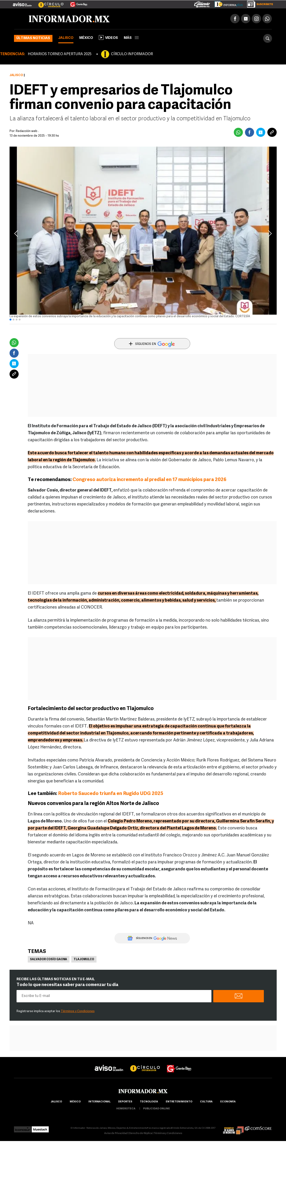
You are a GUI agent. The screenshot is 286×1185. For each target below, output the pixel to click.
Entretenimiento (179, 1102)
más (131, 38)
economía (228, 1102)
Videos (108, 37)
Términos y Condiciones (78, 1011)
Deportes (125, 1102)
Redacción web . (27, 131)
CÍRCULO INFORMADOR (132, 54)
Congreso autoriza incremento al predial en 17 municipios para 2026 (149, 479)
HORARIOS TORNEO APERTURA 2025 (59, 54)
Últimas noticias (33, 38)
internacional (99, 1102)
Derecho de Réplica (140, 1133)
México (86, 38)
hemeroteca (125, 1109)
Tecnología (149, 1102)
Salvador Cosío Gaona (48, 959)
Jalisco (65, 38)
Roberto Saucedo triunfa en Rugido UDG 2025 (110, 793)
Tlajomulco (84, 959)
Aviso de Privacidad (115, 1133)
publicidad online (156, 1109)
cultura (206, 1102)
